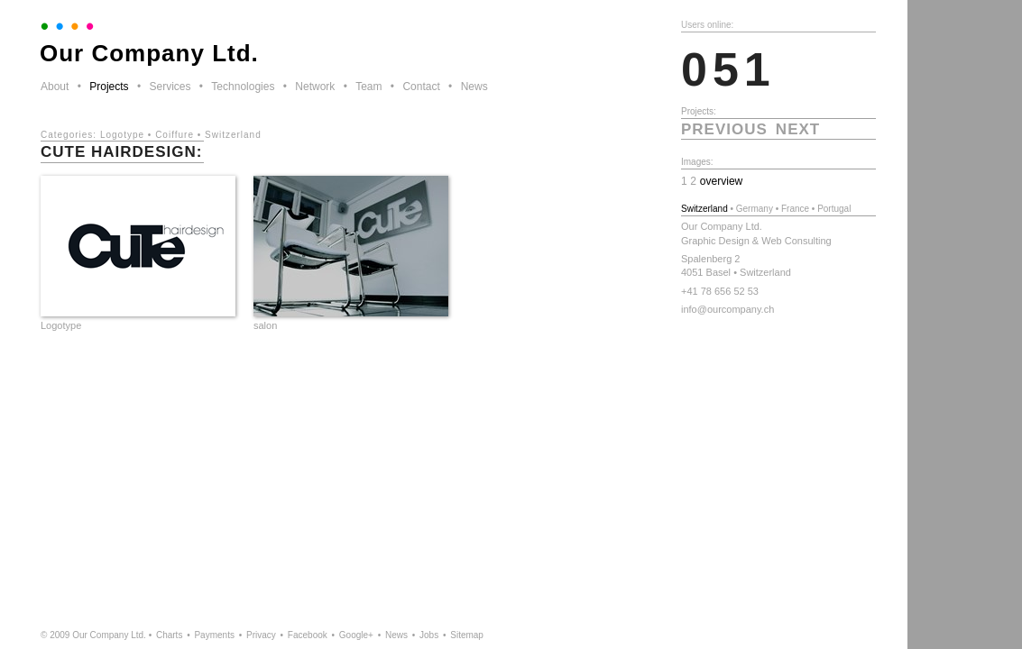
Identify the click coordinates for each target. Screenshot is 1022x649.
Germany (754, 209)
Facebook (307, 635)
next (798, 129)
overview (721, 181)
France (795, 209)
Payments (214, 635)
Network (315, 86)
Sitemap (466, 635)
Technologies (242, 86)
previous (724, 129)
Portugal (834, 209)
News (474, 86)
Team (368, 86)
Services (169, 86)
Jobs (428, 635)
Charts (169, 635)
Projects (108, 86)
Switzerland (233, 135)
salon (265, 325)
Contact (420, 86)
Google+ (356, 635)
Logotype (122, 135)
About (55, 86)
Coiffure (174, 135)
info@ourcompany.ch (727, 309)
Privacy (261, 635)
